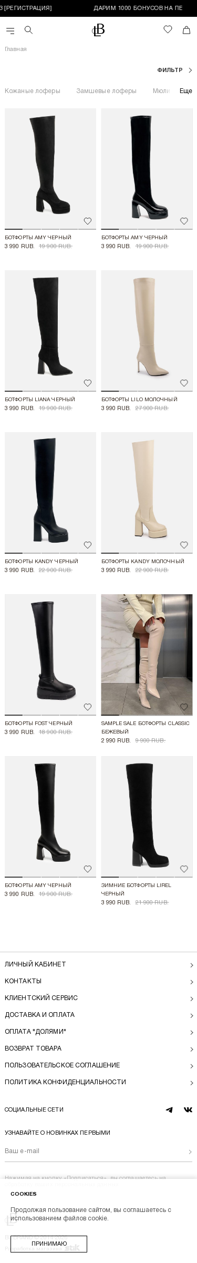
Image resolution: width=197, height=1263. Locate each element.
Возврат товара (33, 1049)
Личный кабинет (35, 964)
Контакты (23, 981)
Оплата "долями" (35, 1032)
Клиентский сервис (41, 998)
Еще (186, 91)
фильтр (170, 70)
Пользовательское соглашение (62, 1065)
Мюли (161, 91)
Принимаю (49, 1244)
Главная (16, 49)
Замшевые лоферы (106, 91)
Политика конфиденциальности (65, 1082)
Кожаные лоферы (32, 91)
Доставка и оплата (40, 1015)
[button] (14, 229)
